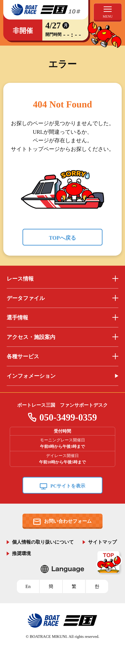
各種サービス (62, 356)
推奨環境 (21, 553)
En (28, 586)
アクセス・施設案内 (62, 337)
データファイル (62, 298)
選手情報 (62, 318)
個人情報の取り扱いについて (43, 541)
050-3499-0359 (68, 417)
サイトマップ (102, 541)
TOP (110, 563)
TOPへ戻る (62, 238)
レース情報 (62, 279)
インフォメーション (31, 376)
